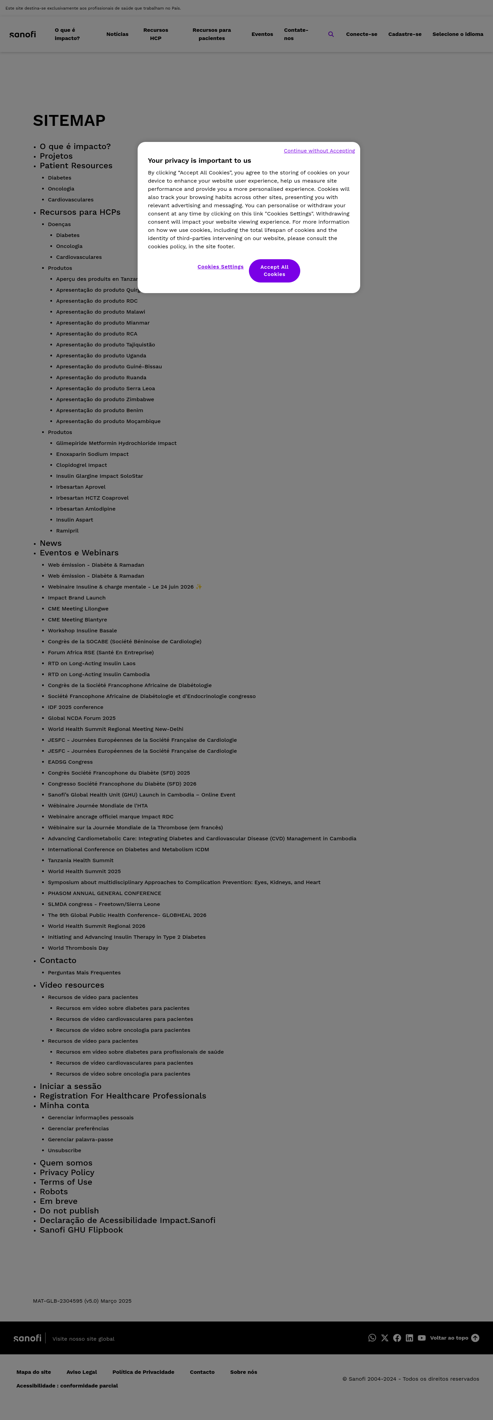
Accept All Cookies (275, 270)
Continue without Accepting (319, 151)
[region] (249, 217)
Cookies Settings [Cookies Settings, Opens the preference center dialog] (221, 267)
